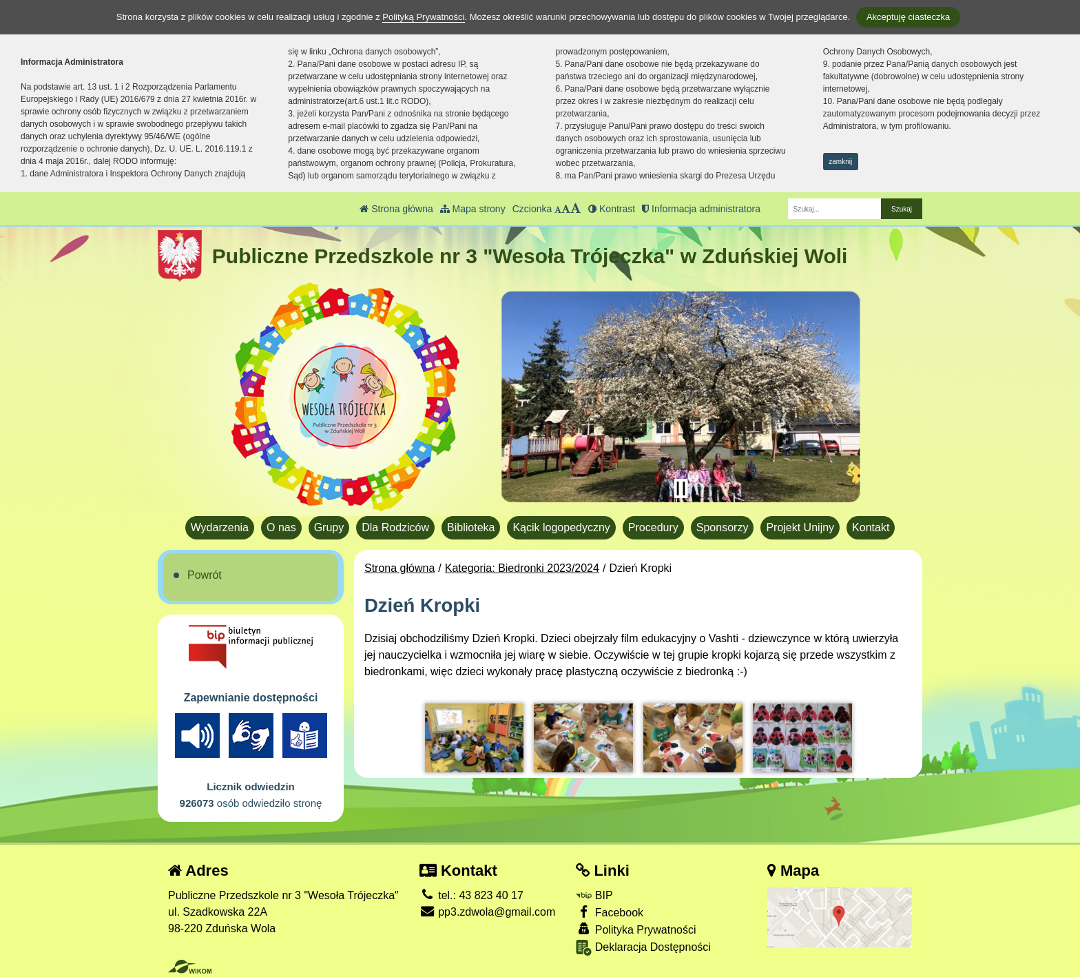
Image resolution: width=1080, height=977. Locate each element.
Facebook (609, 911)
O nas (281, 527)
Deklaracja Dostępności (643, 948)
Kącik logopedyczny (561, 527)
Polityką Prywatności (423, 17)
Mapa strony (473, 208)
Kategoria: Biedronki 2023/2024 (522, 568)
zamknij (840, 161)
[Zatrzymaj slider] (680, 488)
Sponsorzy (722, 527)
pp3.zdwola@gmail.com (487, 912)
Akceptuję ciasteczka (908, 17)
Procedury (653, 527)
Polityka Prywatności (636, 929)
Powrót (204, 575)
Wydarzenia (220, 527)
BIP (594, 895)
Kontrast (611, 208)
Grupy (329, 527)
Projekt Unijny (800, 527)
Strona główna (396, 208)
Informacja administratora (701, 208)
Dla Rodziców (395, 527)
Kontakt (870, 527)
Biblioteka (471, 527)
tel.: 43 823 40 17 (471, 895)
